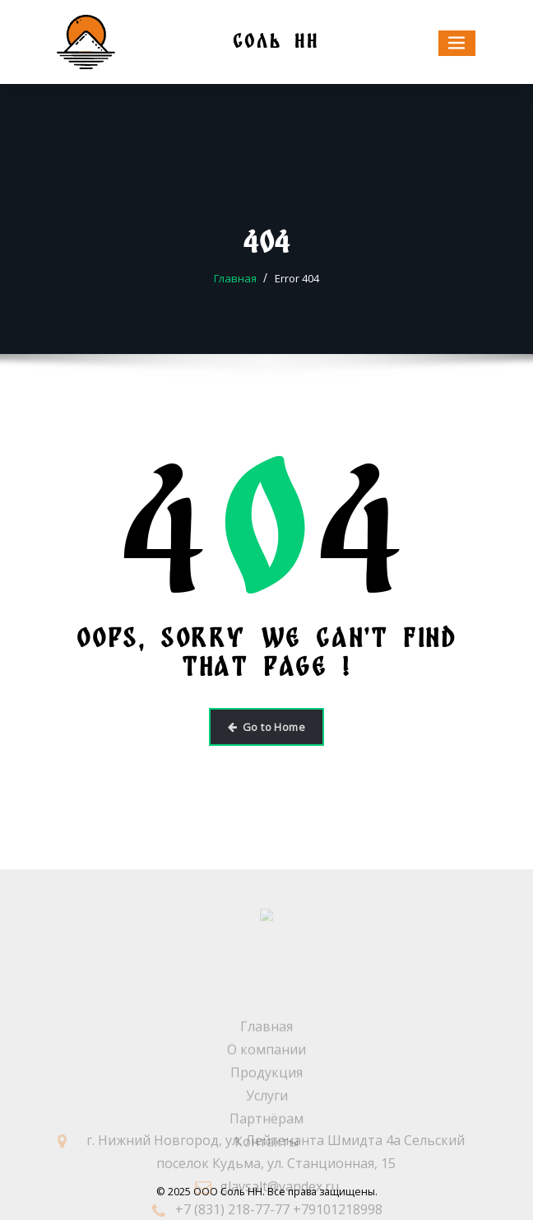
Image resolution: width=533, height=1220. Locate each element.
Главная (235, 278)
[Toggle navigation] (457, 43)
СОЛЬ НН (276, 41)
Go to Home (266, 726)
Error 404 (297, 278)
